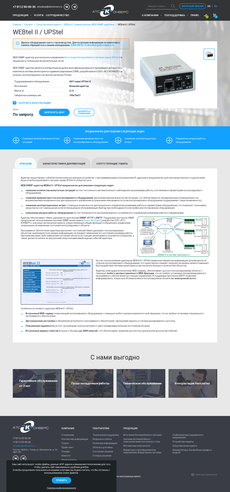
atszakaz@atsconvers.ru (49, 6)
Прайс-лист (67, 447)
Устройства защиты (183, 441)
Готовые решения (102, 455)
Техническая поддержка (106, 435)
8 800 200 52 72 (79, 45)
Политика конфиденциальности (61, 488)
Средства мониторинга (48, 24)
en (208, 6)
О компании (150, 15)
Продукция (20, 15)
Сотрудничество (57, 15)
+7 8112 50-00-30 (24, 6)
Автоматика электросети (136, 445)
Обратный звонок (193, 6)
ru (215, 6)
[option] (167, 74)
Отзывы (65, 451)
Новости (65, 455)
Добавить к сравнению (85, 112)
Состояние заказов (103, 451)
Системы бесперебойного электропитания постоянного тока (141, 440)
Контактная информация (74, 439)
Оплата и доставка (103, 447)
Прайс (195, 15)
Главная (17, 24)
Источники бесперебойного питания (142, 435)
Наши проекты (69, 460)
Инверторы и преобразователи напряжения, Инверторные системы (142, 451)
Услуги (38, 15)
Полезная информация (105, 443)
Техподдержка (174, 15)
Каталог (28, 24)
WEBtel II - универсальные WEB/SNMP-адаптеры (89, 24)
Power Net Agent (92, 220)
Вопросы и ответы (102, 439)
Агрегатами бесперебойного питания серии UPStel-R (92, 57)
